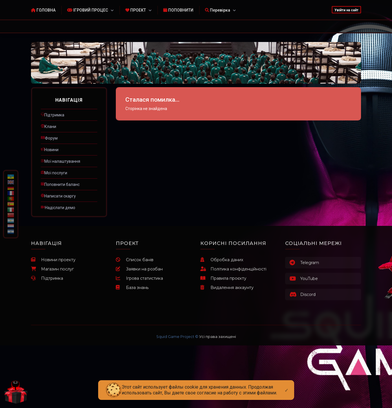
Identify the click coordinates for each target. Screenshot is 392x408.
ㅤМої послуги (54, 173)
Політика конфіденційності (233, 269)
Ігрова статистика (139, 278)
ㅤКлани (48, 126)
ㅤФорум (49, 138)
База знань (132, 287)
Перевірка (217, 10)
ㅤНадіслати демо (58, 207)
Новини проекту (53, 259)
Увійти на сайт (346, 10)
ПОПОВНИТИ (178, 10)
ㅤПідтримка (52, 115)
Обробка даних (221, 259)
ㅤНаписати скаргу (58, 196)
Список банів (134, 259)
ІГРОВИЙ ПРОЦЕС (87, 10)
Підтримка (47, 278)
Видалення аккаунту (227, 287)
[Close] (286, 385)
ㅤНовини (49, 149)
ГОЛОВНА (43, 10)
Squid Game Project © (177, 336)
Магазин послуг (52, 269)
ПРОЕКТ (135, 10)
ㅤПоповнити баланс (60, 184)
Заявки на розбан (139, 269)
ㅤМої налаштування (60, 161)
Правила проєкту (223, 278)
